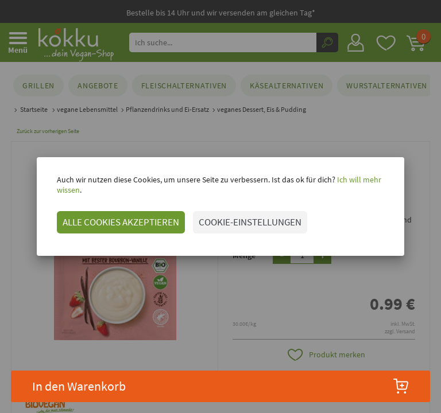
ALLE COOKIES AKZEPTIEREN (109, 217)
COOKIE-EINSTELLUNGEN (238, 217)
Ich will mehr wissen (359, 185)
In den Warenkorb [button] (220, 386)
